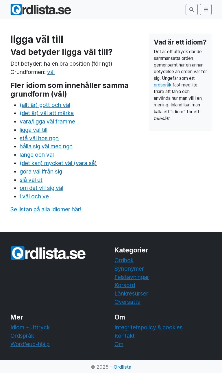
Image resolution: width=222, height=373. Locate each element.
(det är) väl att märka (47, 113)
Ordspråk (22, 335)
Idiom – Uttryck (30, 327)
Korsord (124, 285)
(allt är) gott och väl (45, 104)
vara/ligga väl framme (47, 121)
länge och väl (37, 154)
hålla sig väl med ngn (46, 146)
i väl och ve (34, 196)
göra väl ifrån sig (41, 171)
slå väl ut (31, 179)
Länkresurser (131, 293)
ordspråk (162, 85)
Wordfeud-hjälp (30, 344)
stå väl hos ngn (39, 138)
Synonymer (129, 268)
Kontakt (124, 335)
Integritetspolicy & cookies (148, 327)
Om (118, 344)
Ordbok (124, 260)
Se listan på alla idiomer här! (46, 209)
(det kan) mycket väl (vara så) (58, 163)
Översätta (127, 301)
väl (51, 72)
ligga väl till (33, 129)
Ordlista (123, 367)
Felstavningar (131, 277)
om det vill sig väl (41, 187)
